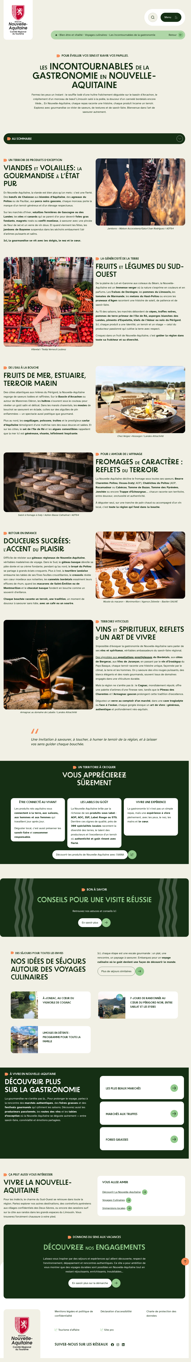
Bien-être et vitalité (71, 35)
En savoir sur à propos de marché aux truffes (142, 1113)
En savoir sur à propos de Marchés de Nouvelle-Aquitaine (142, 1087)
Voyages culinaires (96, 35)
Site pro (109, 1329)
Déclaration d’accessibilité (116, 1311)
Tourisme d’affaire (68, 1329)
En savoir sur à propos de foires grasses (142, 1138)
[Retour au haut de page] (185, 1262)
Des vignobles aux (124, 657)
